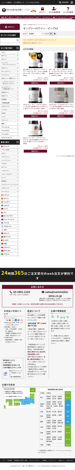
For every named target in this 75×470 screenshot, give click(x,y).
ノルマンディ (5, 171)
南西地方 (4, 181)
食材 (2, 124)
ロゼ (37, 17)
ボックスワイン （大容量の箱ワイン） (7, 88)
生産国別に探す (32, 24)
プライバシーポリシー (34, 460)
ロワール (4, 167)
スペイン (6, 198)
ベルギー (6, 240)
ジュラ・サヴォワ (6, 174)
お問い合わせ (69, 460)
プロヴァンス (5, 188)
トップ (3, 460)
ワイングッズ (62, 17)
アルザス (4, 164)
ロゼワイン (4, 68)
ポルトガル (7, 251)
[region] (37, 17)
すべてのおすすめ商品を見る (66, 156)
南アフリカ (7, 237)
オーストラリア (8, 216)
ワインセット (46, 17)
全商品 (24, 24)
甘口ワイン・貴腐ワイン (8, 78)
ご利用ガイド (61, 460)
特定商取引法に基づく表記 (20, 460)
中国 (5, 244)
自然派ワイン (5, 92)
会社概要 (9, 460)
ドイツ (6, 209)
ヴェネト (46, 24)
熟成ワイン (4, 96)
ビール (3, 117)
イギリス (6, 205)
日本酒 (3, 113)
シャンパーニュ (6, 160)
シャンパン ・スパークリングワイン (8, 63)
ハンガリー (7, 202)
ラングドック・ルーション (9, 184)
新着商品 (4, 99)
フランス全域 (5, 150)
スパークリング (28, 17)
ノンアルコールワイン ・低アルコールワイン (7, 83)
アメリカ (6, 223)
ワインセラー (5, 134)
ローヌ (3, 178)
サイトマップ (52, 460)
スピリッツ (4, 120)
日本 (5, 230)
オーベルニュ (5, 191)
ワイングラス (5, 131)
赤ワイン (11, 17)
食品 (54, 17)
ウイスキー (4, 110)
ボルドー (4, 153)
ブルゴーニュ (5, 157)
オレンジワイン (6, 71)
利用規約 (44, 460)
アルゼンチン (8, 226)
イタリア (40, 24)
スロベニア (7, 247)
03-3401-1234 (20, 292)
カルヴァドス (5, 106)
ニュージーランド (9, 219)
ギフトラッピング (6, 137)
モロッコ (6, 233)
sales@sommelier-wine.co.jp (55, 294)
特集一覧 (3, 17)
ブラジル (6, 254)
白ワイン (19, 17)
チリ (5, 212)
